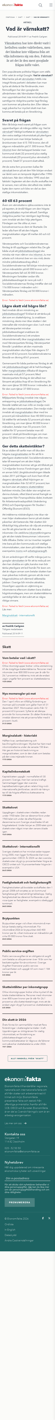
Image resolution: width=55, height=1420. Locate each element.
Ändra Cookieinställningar (19, 1240)
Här (30, 1187)
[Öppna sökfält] (40, 5)
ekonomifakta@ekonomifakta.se (22, 1151)
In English (10, 1229)
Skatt (20, 17)
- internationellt (18, 615)
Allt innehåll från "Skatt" (27, 1058)
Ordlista (9, 1224)
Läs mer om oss (15, 1123)
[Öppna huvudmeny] (51, 5)
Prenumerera (19, 1202)
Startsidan (10, 17)
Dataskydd (10, 1235)
